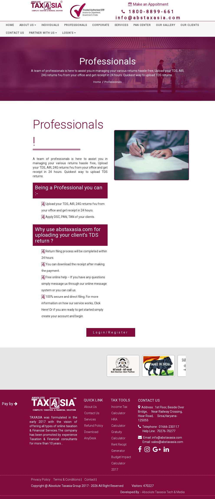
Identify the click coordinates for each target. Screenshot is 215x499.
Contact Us (91, 413)
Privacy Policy (40, 479)
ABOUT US (27, 25)
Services (90, 419)
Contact (89, 479)
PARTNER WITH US (43, 32)
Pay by (9, 403)
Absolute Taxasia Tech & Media (163, 492)
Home (97, 82)
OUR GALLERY (165, 25)
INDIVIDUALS (50, 25)
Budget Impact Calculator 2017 (121, 463)
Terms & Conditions (66, 479)
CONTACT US (15, 32)
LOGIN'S (69, 32)
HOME (10, 25)
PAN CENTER (142, 25)
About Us (90, 407)
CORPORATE (100, 25)
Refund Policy (93, 425)
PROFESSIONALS (75, 25)
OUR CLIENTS (190, 25)
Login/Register (110, 332)
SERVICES (121, 25)
